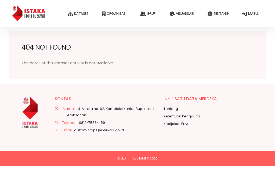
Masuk (250, 13)
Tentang (218, 13)
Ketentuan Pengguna (182, 116)
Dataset (78, 13)
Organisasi (114, 13)
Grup (148, 13)
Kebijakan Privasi (178, 123)
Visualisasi (181, 13)
